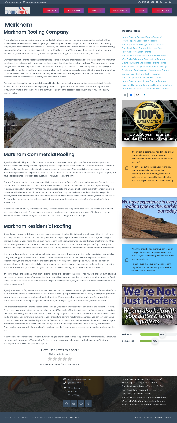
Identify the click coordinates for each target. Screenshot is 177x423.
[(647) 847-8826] (65, 382)
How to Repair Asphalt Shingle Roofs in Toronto (144, 81)
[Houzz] (165, 2)
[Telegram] (157, 2)
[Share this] (131, 95)
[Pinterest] (148, 2)
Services (158, 417)
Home (138, 417)
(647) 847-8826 (74, 382)
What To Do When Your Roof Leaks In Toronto (143, 59)
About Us (148, 417)
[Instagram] (161, 2)
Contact (168, 417)
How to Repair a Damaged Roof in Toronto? (142, 37)
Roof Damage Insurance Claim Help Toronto (142, 77)
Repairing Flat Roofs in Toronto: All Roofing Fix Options (147, 85)
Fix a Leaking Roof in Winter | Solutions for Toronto (145, 70)
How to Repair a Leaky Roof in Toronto (139, 40)
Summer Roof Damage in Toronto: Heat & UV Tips (144, 66)
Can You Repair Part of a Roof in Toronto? (141, 74)
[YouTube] (152, 2)
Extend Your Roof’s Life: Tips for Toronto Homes (144, 62)
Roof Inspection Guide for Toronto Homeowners (144, 55)
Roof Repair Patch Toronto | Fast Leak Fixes (142, 48)
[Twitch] (170, 2)
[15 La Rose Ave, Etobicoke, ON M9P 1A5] (65, 388)
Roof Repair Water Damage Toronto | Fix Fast (143, 44)
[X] (144, 2)
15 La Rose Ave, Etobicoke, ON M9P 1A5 (75, 391)
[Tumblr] (88, 403)
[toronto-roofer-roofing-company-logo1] (17, 10)
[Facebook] (139, 2)
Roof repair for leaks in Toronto (136, 51)
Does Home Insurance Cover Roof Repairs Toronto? (145, 88)
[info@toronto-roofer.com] (65, 379)
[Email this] (125, 95)
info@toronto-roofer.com (79, 379)
